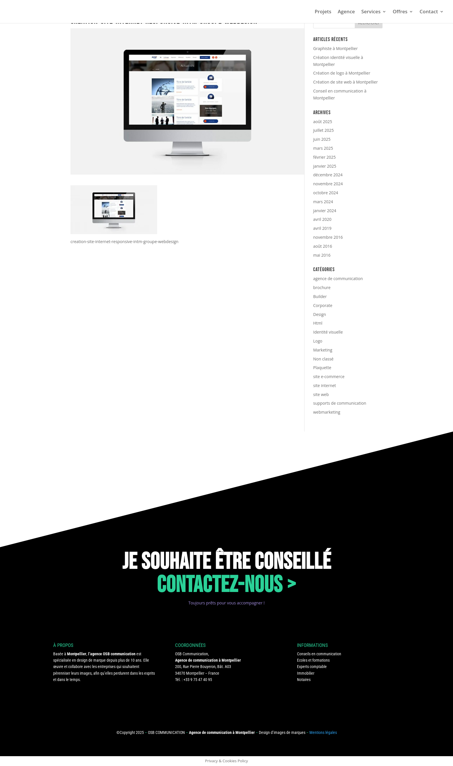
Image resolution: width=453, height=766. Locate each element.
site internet (324, 385)
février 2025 (324, 157)
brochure (322, 287)
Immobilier (305, 673)
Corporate (322, 305)
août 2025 (322, 121)
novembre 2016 (328, 237)
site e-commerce (328, 376)
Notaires (304, 679)
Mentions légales (323, 732)
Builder (320, 296)
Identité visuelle (328, 332)
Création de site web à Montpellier (345, 82)
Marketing (322, 350)
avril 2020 (322, 219)
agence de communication (338, 278)
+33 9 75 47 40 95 (197, 679)
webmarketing (326, 412)
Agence (346, 12)
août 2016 (322, 246)
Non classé (323, 359)
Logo (317, 341)
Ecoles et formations (313, 660)
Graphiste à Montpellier (335, 48)
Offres (400, 12)
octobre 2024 (325, 192)
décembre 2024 (328, 174)
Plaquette (322, 367)
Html (317, 323)
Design (319, 314)
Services (370, 12)
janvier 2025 (324, 166)
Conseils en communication (319, 654)
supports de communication (339, 403)
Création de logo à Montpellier (341, 73)
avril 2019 (322, 228)
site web (321, 394)
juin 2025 (322, 139)
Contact (428, 12)
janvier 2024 (324, 210)
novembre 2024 (328, 183)
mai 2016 (322, 255)
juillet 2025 (323, 130)
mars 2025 (323, 148)
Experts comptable (312, 666)
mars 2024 (323, 201)
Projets (323, 12)
